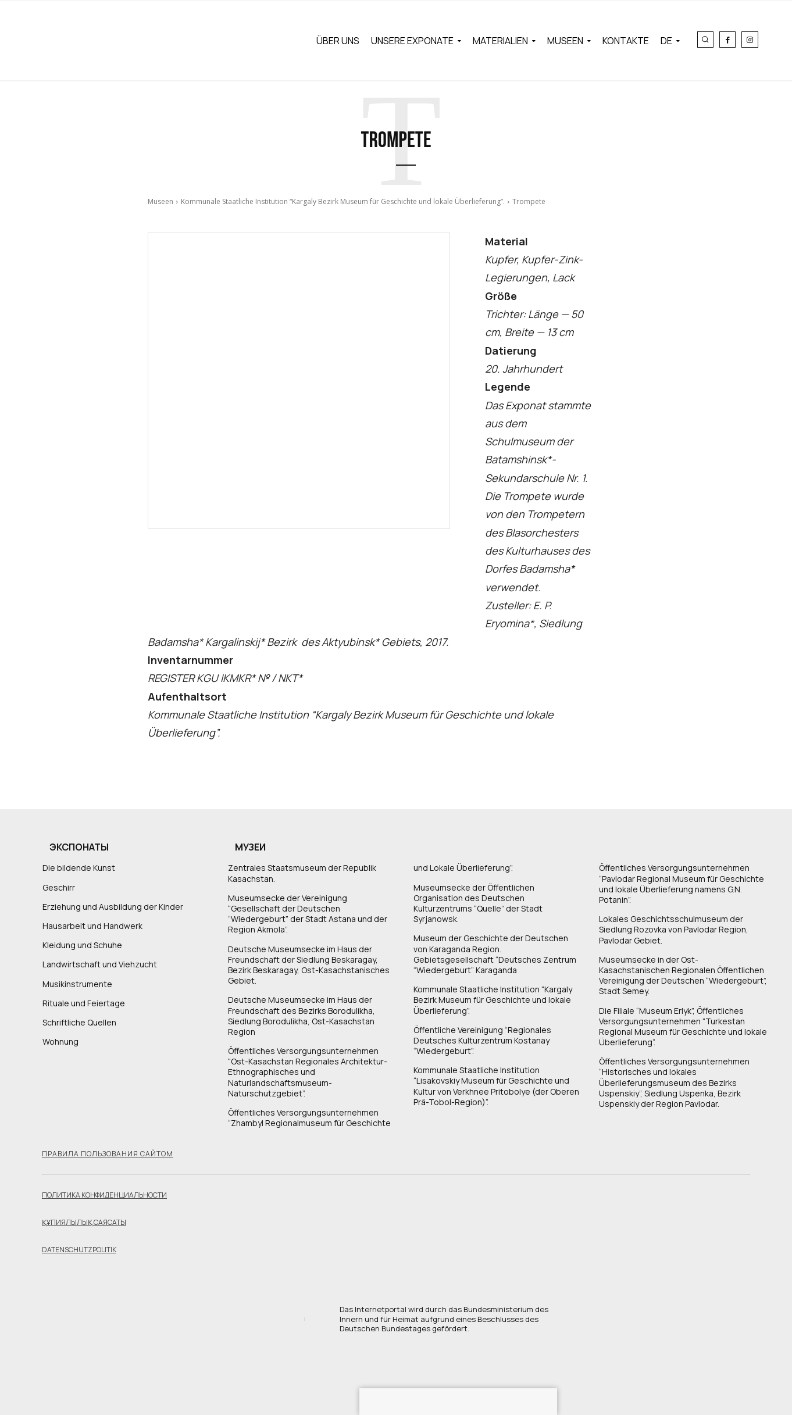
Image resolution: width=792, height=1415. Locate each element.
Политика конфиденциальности (104, 1195)
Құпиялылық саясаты (84, 1222)
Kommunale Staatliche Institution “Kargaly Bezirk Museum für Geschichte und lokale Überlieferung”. (343, 201)
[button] (705, 39)
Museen (160, 201)
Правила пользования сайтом (107, 1154)
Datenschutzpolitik (79, 1250)
